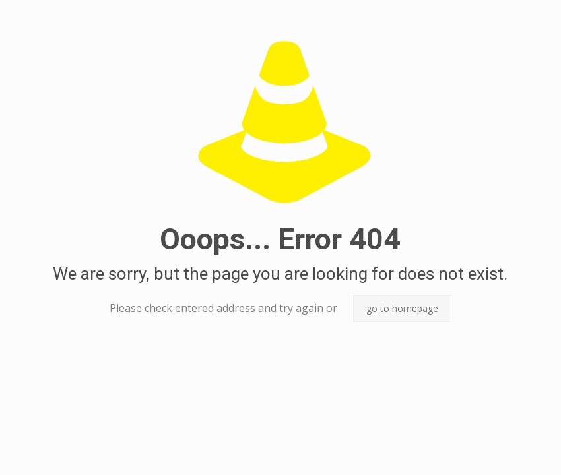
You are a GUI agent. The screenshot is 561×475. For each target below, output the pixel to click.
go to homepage (402, 308)
